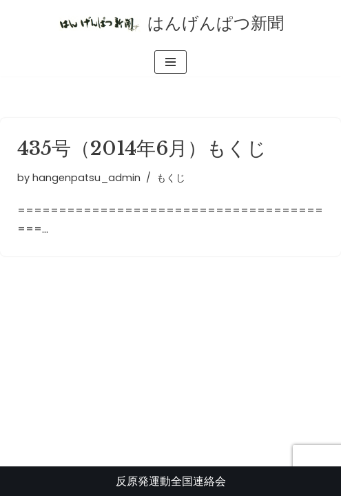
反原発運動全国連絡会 (171, 481)
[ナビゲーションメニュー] (170, 62)
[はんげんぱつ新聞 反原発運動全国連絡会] (171, 24)
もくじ (170, 178)
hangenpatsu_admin (86, 178)
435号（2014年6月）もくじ (142, 148)
